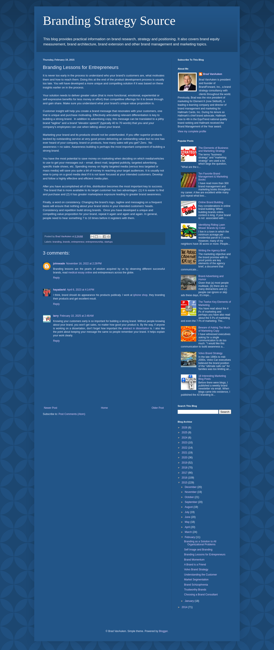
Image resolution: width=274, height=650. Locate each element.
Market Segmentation (196, 579)
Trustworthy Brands (195, 589)
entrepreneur (77, 241)
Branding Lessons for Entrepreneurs (204, 554)
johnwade (59, 263)
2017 (185, 472)
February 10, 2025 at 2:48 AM (77, 315)
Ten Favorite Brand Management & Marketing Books (213, 176)
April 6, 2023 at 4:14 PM (80, 289)
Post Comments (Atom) (71, 414)
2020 (185, 457)
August (189, 506)
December (191, 487)
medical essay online (80, 272)
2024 (185, 437)
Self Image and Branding (198, 549)
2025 (185, 432)
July (187, 512)
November (191, 491)
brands (66, 241)
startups (108, 241)
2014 (185, 607)
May (187, 521)
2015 (185, 482)
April (188, 527)
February (190, 537)
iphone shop (140, 295)
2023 (185, 442)
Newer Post (50, 407)
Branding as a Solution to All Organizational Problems (200, 543)
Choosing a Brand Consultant (201, 594)
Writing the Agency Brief (212, 250)
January (190, 600)
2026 (185, 427)
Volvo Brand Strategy (210, 353)
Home (104, 407)
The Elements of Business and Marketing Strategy (213, 149)
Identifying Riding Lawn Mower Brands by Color (211, 226)
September (191, 502)
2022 (185, 447)
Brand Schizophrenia (196, 584)
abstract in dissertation (136, 328)
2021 (185, 452)
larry (56, 315)
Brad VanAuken (212, 74)
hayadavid (59, 289)
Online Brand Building (210, 202)
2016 (185, 477)
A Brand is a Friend (195, 564)
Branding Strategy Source (109, 20)
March (189, 532)
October (190, 497)
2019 (185, 462)
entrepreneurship (94, 241)
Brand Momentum (194, 559)
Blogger (163, 631)
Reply (56, 277)
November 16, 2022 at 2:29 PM (83, 263)
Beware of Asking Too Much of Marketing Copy (214, 329)
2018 (185, 467)
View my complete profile (192, 131)
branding (57, 241)
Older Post (158, 407)
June (188, 517)
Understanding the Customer (200, 574)
